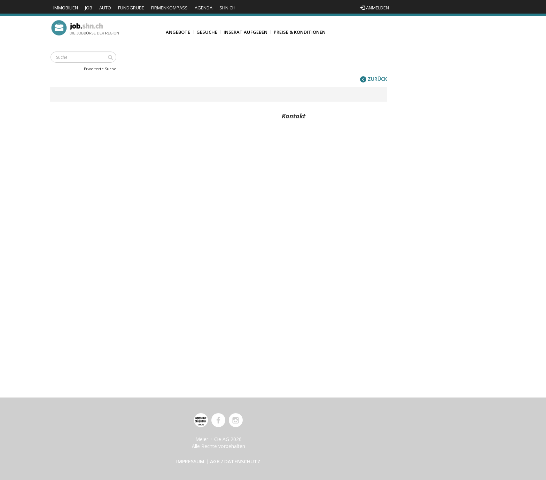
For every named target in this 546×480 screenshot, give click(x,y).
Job (88, 8)
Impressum (190, 461)
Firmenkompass (169, 8)
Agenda (203, 8)
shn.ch (227, 8)
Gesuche (206, 32)
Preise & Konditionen (300, 32)
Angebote (178, 32)
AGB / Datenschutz (235, 461)
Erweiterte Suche (100, 68)
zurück (373, 79)
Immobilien (65, 8)
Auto (105, 8)
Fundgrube (131, 8)
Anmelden (374, 8)
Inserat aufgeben (245, 32)
